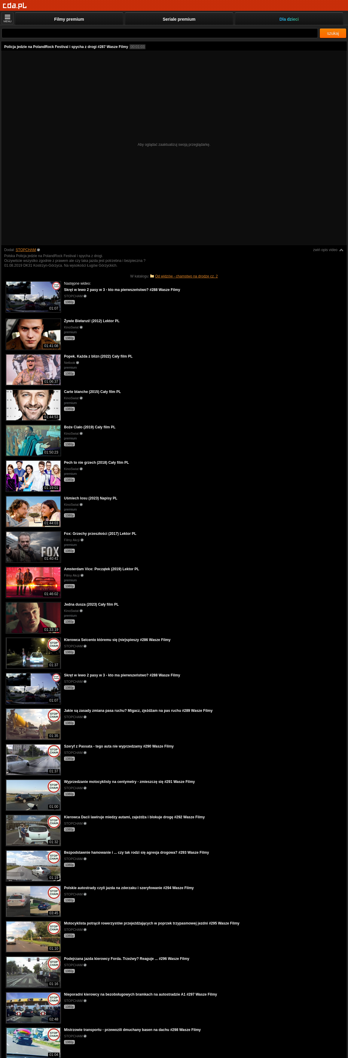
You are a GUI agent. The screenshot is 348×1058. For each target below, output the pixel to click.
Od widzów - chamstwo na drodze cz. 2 (186, 276)
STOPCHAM (26, 250)
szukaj (333, 33)
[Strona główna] (15, 6)
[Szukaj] (160, 33)
